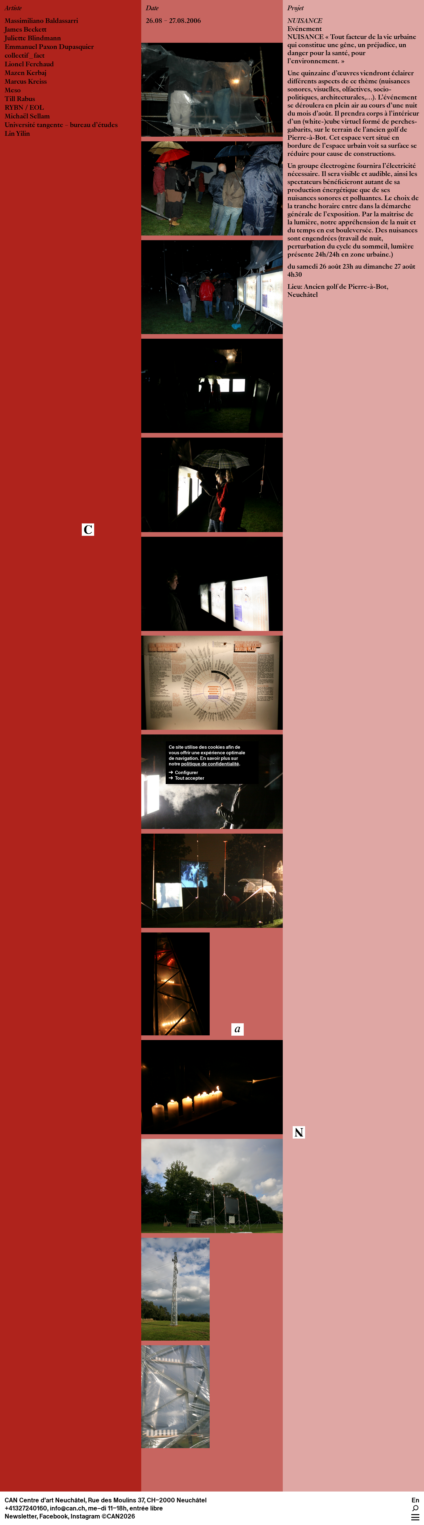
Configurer (186, 772)
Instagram (85, 1516)
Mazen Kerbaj (25, 73)
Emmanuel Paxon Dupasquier (49, 47)
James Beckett (25, 30)
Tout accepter (189, 778)
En (415, 1500)
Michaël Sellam (27, 117)
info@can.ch (67, 1508)
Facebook (53, 1516)
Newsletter (21, 1516)
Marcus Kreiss (26, 82)
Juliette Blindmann (33, 38)
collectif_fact (25, 56)
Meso (13, 91)
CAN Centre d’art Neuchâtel (45, 1500)
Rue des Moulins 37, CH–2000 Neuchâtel (147, 1500)
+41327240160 (26, 1508)
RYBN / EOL (24, 108)
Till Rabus (20, 99)
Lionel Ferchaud (29, 64)
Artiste (13, 8)
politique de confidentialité (210, 763)
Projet (295, 8)
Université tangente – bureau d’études (61, 125)
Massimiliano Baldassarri (41, 21)
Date (152, 8)
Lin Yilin (17, 134)
